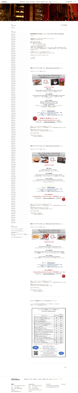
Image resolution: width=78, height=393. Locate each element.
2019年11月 (13, 132)
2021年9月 (13, 99)
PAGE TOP (63, 379)
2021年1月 (13, 111)
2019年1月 (13, 146)
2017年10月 (13, 166)
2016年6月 (13, 183)
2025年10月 (13, 39)
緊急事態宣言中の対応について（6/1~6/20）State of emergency (47, 33)
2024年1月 (13, 65)
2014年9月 (13, 215)
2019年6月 (13, 139)
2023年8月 (13, 72)
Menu (27, 1)
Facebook (75, 1)
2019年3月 (13, 143)
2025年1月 (13, 51)
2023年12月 (13, 67)
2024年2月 (13, 64)
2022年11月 (13, 81)
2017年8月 (13, 169)
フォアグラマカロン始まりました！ (16, 237)
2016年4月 (13, 187)
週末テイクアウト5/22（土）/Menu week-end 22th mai (44, 146)
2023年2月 (13, 78)
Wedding (42, 1)
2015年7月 (13, 199)
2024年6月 (13, 58)
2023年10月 (13, 69)
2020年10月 (13, 115)
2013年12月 (13, 222)
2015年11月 (13, 194)
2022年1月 (13, 95)
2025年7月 (13, 44)
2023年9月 (13, 71)
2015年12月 (13, 192)
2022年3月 (13, 92)
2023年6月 (13, 74)
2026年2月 (13, 34)
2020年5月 (13, 122)
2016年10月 (13, 178)
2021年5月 (13, 106)
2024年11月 (13, 53)
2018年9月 (13, 152)
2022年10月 (13, 83)
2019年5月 (13, 141)
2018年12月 (13, 148)
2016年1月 (13, 190)
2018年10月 (13, 150)
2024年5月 (13, 60)
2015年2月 (13, 208)
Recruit (50, 1)
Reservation (55, 1)
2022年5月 (13, 90)
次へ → (66, 367)
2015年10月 (13, 196)
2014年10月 (13, 213)
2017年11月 (13, 164)
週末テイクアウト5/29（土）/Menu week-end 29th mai (44, 68)
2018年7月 (13, 155)
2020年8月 (13, 116)
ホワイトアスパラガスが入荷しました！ (17, 230)
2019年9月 (13, 136)
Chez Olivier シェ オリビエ (4, 1)
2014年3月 (13, 220)
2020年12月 (13, 113)
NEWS (12, 27)
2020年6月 (13, 120)
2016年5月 (13, 185)
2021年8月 (13, 101)
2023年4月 (13, 76)
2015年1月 (13, 210)
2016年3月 (13, 189)
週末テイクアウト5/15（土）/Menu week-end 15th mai (44, 223)
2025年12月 (13, 37)
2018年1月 (13, 160)
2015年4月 (13, 204)
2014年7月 (13, 217)
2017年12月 (13, 162)
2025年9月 (13, 41)
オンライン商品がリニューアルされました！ (42, 300)
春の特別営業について (14, 232)
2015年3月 (13, 206)
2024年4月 (13, 62)
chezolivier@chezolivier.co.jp (50, 385)
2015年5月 (13, 203)
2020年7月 (13, 118)
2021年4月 (13, 108)
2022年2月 (13, 94)
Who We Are (22, 1)
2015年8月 (13, 197)
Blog (47, 1)
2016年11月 (13, 176)
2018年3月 (13, 159)
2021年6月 (13, 104)
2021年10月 (13, 97)
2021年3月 (13, 109)
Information (32, 1)
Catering (38, 1)
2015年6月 (13, 201)
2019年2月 (13, 145)
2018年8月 (13, 153)
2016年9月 (13, 180)
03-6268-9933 (48, 384)
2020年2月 (13, 127)
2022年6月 (13, 88)
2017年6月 (13, 171)
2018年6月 (13, 157)
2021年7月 (13, 102)
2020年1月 (13, 129)
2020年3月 (13, 125)
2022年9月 (13, 85)
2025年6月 (13, 46)
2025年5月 (13, 48)
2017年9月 (13, 167)
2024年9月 (13, 57)
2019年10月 (13, 134)
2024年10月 (13, 55)
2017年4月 (13, 173)
